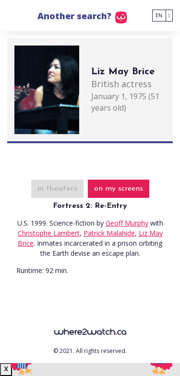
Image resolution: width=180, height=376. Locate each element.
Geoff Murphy (127, 223)
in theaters (57, 189)
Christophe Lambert (49, 233)
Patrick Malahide (109, 233)
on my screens (118, 189)
